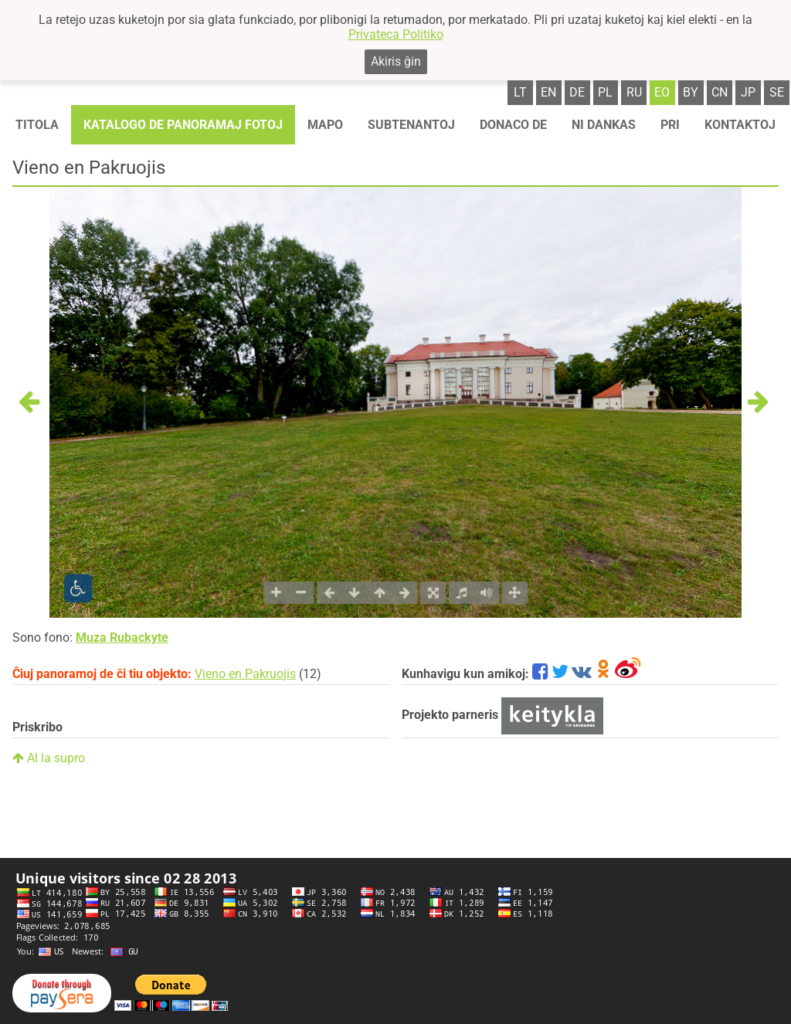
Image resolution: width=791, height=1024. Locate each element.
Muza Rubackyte (122, 637)
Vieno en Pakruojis (245, 673)
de (577, 92)
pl (605, 92)
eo (662, 92)
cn (719, 92)
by (690, 92)
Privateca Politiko (395, 34)
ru (634, 92)
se (776, 92)
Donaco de (513, 124)
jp (748, 92)
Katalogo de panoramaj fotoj (183, 124)
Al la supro (48, 758)
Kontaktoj (740, 124)
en (548, 92)
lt (520, 92)
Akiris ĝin (396, 61)
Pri (670, 124)
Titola (37, 124)
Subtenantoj (411, 124)
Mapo (325, 124)
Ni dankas (604, 124)
